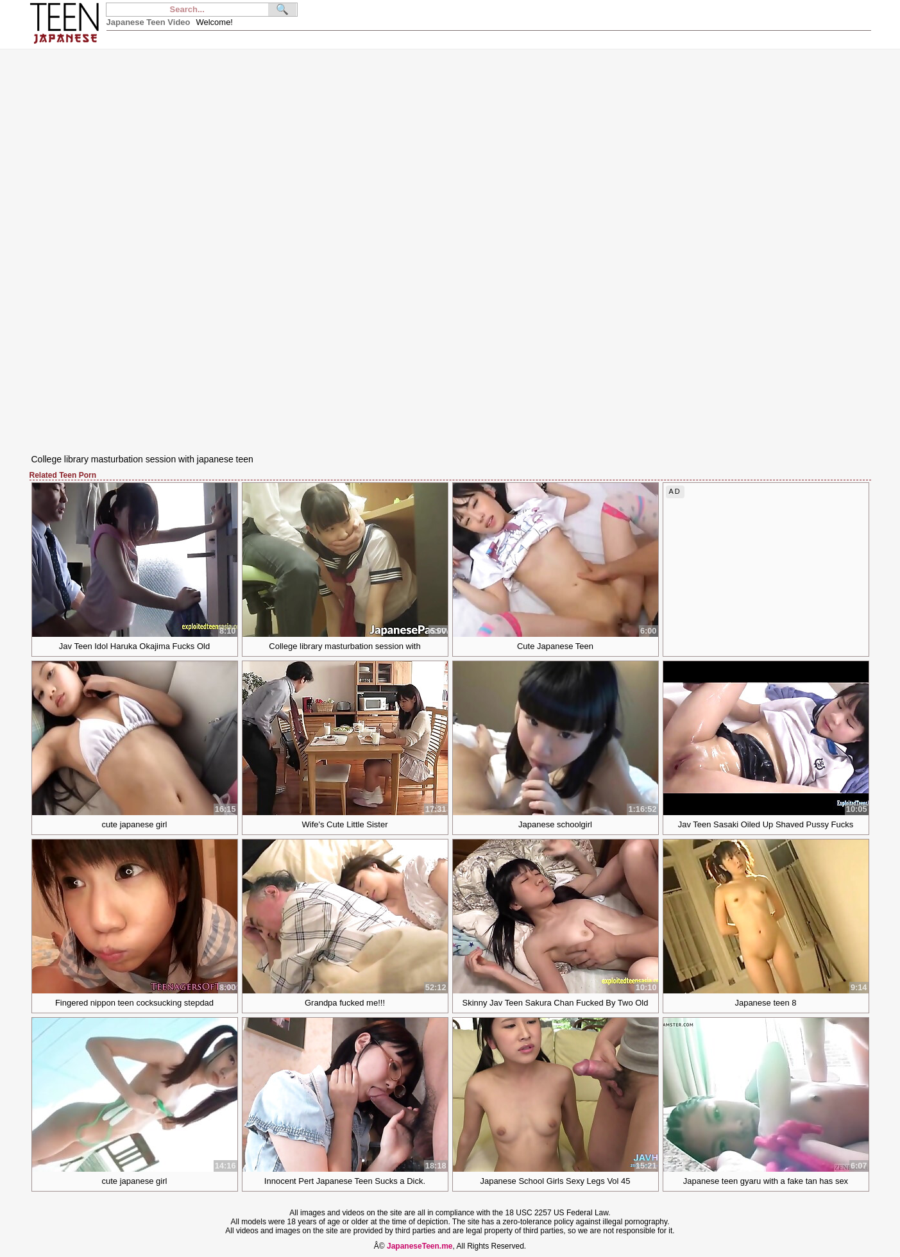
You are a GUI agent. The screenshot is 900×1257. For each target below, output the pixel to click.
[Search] (187, 10)
